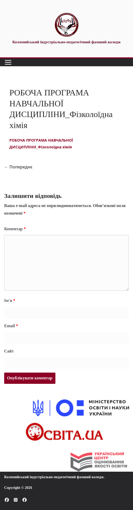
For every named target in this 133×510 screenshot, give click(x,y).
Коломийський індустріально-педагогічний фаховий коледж (53, 477)
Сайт (9, 351)
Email (11, 326)
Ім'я (9, 300)
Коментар (15, 229)
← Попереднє (18, 167)
